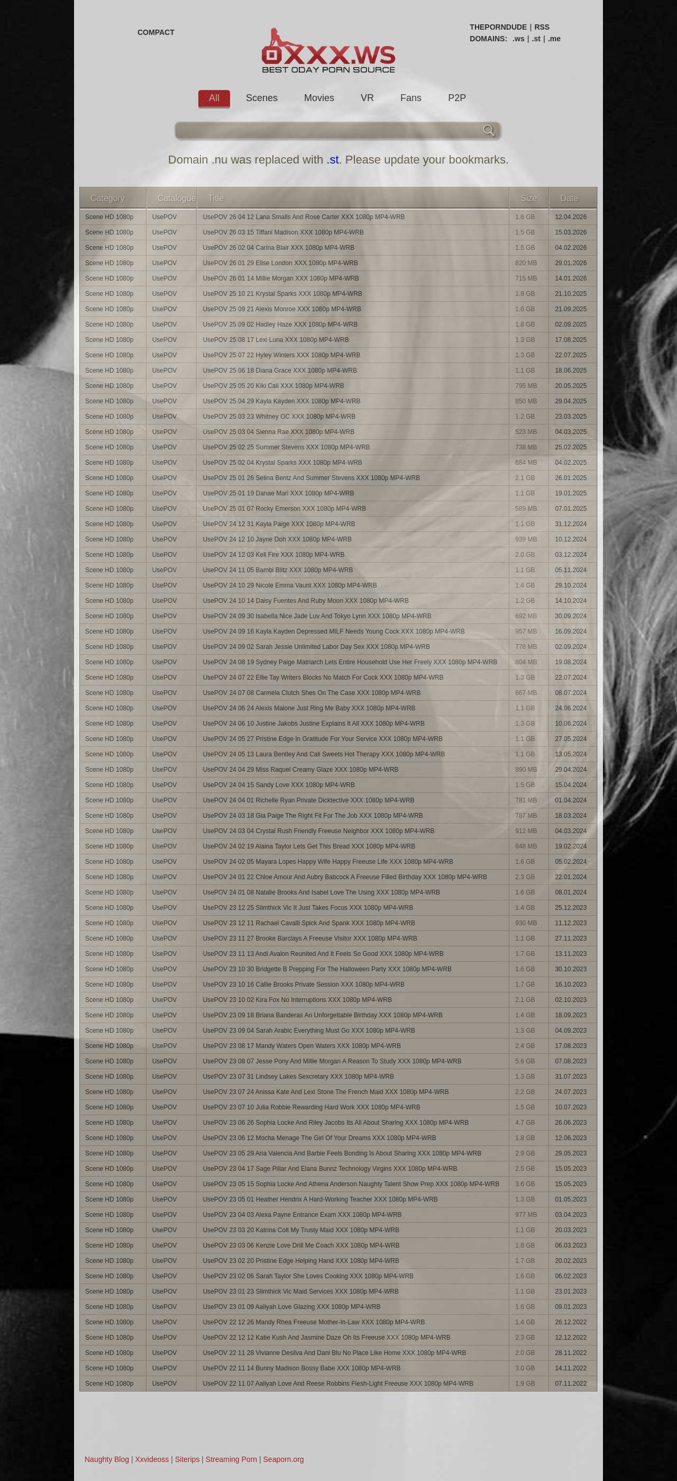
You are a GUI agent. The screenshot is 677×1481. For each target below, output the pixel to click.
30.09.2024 (571, 616)
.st (536, 38)
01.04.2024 (571, 800)
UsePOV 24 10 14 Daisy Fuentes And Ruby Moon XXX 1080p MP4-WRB (306, 600)
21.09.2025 (571, 309)
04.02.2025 (571, 462)
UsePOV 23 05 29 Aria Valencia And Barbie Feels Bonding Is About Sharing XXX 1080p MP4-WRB (342, 1153)
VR (367, 98)
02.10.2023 (571, 1000)
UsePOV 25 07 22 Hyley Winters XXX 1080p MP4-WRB (281, 355)
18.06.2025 (571, 370)
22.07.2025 (571, 355)
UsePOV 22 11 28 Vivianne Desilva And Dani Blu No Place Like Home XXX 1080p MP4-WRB (334, 1353)
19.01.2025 (571, 493)
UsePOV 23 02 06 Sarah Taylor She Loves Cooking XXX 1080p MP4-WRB (308, 1276)
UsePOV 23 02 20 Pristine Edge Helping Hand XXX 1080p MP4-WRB (301, 1261)
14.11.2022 (571, 1368)
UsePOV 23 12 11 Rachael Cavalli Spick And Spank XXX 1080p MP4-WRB (309, 923)
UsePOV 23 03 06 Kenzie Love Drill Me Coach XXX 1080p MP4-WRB (301, 1245)
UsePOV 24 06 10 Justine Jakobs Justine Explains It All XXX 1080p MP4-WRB (314, 723)
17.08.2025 (571, 340)
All (214, 98)
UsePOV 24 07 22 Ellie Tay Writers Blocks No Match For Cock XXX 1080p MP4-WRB (323, 677)
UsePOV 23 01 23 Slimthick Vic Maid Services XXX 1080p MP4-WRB (301, 1291)
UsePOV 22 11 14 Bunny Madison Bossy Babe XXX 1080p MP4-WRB (301, 1368)
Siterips (187, 1459)
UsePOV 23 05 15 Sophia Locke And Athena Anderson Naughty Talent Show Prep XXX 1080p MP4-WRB (351, 1184)
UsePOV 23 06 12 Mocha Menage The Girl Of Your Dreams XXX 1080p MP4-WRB (319, 1138)
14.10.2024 (571, 600)
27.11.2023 (571, 938)
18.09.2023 (571, 1015)
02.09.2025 (571, 324)
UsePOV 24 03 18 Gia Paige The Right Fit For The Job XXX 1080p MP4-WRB (313, 815)
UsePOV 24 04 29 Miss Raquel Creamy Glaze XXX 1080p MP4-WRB (300, 769)
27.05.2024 (571, 739)
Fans (411, 98)
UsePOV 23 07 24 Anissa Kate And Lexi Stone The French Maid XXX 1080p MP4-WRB (326, 1092)
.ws (519, 38)
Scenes (262, 98)
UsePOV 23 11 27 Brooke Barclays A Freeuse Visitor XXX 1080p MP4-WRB (310, 938)
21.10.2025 (571, 293)
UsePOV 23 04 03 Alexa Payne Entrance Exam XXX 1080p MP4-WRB (302, 1214)
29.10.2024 (571, 585)
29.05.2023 (571, 1153)
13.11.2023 (571, 954)
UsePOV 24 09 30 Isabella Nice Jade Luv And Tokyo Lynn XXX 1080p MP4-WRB (317, 616)
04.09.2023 (571, 1030)
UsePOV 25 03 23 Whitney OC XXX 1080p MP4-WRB (279, 416)
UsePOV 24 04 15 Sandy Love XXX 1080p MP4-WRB (279, 785)
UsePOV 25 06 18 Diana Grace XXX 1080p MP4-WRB (279, 370)
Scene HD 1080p (109, 217)
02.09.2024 (571, 647)
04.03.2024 (571, 831)
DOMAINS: (488, 38)
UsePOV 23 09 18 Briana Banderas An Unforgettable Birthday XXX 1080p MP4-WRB (323, 1015)
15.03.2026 (571, 232)
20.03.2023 (571, 1230)
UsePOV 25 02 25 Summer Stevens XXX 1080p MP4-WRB (286, 447)
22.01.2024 (571, 877)
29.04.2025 (571, 401)
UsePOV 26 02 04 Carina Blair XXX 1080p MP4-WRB (278, 247)
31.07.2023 (571, 1076)
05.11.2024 (571, 570)
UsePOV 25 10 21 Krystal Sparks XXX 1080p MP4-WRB (282, 293)
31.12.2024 (571, 524)
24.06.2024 (571, 708)
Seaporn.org (283, 1459)
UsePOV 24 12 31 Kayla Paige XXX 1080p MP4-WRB (279, 524)
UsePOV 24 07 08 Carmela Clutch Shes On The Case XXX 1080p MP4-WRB (311, 693)
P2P (457, 98)
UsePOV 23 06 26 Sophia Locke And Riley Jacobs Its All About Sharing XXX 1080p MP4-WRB (336, 1122)
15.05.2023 (571, 1168)
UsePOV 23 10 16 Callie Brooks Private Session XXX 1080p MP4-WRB (304, 984)
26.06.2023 (571, 1122)
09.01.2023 (571, 1307)
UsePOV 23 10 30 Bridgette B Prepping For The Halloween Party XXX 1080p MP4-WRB (327, 969)
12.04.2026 (571, 217)
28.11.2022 (571, 1353)
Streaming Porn (231, 1459)
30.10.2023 (571, 969)
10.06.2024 (571, 723)
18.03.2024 (571, 815)
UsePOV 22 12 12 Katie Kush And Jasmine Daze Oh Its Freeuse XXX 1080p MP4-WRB (326, 1337)
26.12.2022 (571, 1322)
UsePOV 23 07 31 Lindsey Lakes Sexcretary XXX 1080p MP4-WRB (298, 1076)
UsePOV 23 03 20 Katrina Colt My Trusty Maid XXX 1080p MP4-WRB (301, 1230)
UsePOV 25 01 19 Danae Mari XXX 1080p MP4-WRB (278, 493)
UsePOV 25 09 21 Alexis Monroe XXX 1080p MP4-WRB (282, 309)
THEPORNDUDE (498, 27)
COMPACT (156, 32)
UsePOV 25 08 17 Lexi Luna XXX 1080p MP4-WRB (276, 340)
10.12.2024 (571, 539)
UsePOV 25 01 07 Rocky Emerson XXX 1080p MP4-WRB (284, 508)
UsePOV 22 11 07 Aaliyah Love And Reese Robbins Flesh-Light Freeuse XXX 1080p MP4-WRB (338, 1383)
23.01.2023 (571, 1291)
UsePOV (164, 217)
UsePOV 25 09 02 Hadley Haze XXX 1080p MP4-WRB (280, 324)
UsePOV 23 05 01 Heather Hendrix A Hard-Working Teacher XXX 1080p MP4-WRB (320, 1199)
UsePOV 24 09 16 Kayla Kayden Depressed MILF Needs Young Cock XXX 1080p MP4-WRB (334, 631)
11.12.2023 (571, 923)
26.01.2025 (571, 478)
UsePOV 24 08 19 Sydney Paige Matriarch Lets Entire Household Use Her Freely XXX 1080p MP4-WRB (350, 662)
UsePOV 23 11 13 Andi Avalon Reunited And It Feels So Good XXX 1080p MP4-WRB (323, 954)
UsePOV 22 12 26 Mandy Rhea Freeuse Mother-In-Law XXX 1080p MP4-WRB (314, 1322)
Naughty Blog (107, 1459)
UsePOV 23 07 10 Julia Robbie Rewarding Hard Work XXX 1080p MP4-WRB (311, 1107)
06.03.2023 (571, 1245)
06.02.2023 (571, 1276)
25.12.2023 (571, 907)
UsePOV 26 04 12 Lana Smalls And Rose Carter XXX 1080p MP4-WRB (304, 217)
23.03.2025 (571, 416)
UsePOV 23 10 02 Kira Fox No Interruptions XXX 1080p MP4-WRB (297, 1000)
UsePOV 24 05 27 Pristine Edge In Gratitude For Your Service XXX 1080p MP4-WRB (323, 739)
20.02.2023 (571, 1261)
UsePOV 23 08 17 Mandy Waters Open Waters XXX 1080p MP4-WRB (302, 1046)
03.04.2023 (571, 1214)
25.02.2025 (571, 447)
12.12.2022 (571, 1337)
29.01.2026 (571, 263)
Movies (319, 98)
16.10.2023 (571, 984)
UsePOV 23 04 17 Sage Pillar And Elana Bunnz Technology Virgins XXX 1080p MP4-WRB (330, 1168)
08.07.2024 (571, 693)
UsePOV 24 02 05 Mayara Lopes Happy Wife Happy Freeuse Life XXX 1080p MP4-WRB (328, 861)
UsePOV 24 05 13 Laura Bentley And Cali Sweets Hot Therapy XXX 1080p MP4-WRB (324, 754)
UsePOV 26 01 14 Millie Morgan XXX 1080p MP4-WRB (281, 278)
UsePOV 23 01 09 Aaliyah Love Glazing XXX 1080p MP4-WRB (291, 1307)
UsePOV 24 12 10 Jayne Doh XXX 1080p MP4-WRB (277, 539)
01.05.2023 (571, 1199)
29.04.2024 (571, 769)
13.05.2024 (571, 754)
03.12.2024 (571, 554)
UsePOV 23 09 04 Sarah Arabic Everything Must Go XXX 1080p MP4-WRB (309, 1030)
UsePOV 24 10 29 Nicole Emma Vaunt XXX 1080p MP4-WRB (290, 585)
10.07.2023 (571, 1107)
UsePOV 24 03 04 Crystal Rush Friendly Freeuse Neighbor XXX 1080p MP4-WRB (318, 831)
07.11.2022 (571, 1383)
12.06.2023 (571, 1138)
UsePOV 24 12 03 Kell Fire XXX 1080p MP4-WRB (273, 554)
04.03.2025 (571, 432)
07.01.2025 (571, 508)
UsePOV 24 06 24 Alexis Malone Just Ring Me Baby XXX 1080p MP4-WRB (309, 708)
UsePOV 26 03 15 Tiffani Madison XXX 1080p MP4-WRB (283, 232)
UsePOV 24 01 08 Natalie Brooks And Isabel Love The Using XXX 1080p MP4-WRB (321, 892)
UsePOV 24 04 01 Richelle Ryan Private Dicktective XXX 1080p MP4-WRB (308, 800)
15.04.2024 (571, 785)
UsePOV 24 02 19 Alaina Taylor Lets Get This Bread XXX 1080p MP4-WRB (309, 846)
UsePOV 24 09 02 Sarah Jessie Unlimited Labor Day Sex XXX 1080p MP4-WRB (316, 647)
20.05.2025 (571, 386)
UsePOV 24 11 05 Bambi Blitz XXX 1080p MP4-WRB (278, 570)
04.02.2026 (571, 247)
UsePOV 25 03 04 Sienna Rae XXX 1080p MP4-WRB (278, 432)
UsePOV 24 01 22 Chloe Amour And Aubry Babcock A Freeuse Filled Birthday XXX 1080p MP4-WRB (345, 877)
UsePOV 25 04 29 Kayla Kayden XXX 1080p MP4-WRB (281, 401)
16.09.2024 (571, 631)
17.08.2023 (571, 1046)
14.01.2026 (571, 278)
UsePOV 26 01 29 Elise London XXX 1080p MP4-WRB (280, 263)
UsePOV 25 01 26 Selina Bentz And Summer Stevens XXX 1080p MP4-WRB (311, 478)
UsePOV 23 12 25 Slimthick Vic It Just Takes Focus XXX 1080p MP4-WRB (308, 907)
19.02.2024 (571, 846)
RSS (542, 27)
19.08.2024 (571, 662)
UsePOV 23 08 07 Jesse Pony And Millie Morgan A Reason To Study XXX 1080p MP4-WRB (332, 1061)
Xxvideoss (152, 1459)
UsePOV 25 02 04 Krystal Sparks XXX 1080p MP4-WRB (282, 462)
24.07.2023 (571, 1092)
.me (554, 38)
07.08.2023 (571, 1061)
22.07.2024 (571, 677)
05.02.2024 (571, 861)
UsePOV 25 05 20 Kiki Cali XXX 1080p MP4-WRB (273, 386)
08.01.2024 (571, 892)
